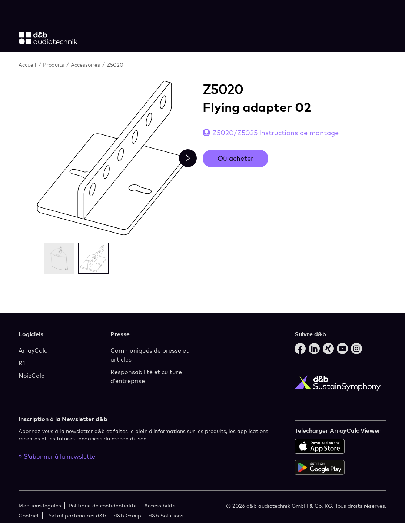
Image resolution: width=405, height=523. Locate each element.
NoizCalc (31, 375)
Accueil (28, 64)
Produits (54, 64)
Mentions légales (40, 505)
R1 (22, 363)
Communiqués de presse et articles (149, 355)
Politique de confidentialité (103, 505)
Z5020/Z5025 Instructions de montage (275, 133)
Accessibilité (160, 505)
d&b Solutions (166, 515)
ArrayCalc (33, 350)
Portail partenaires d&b (76, 515)
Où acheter (235, 158)
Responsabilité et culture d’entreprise (146, 376)
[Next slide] (188, 158)
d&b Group (127, 515)
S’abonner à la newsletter (58, 456)
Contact (29, 515)
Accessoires (86, 64)
